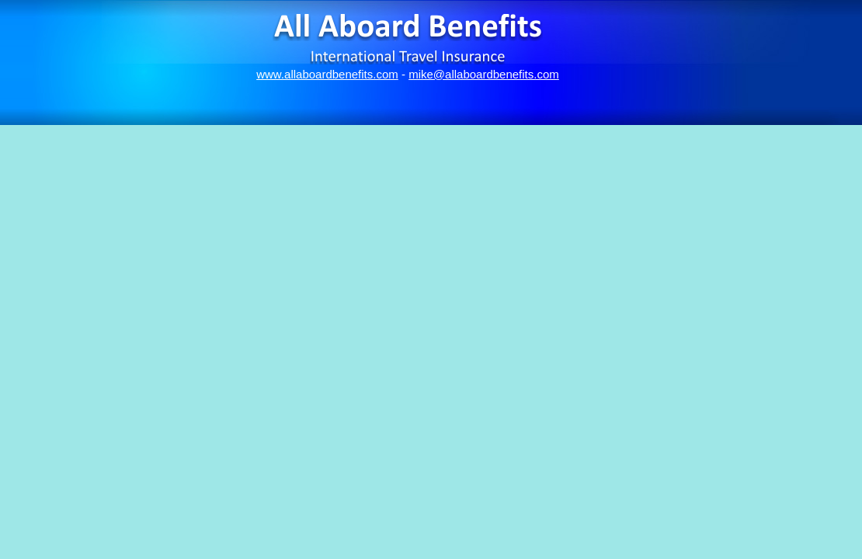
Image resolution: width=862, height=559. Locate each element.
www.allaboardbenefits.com (327, 74)
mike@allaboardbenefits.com (483, 74)
